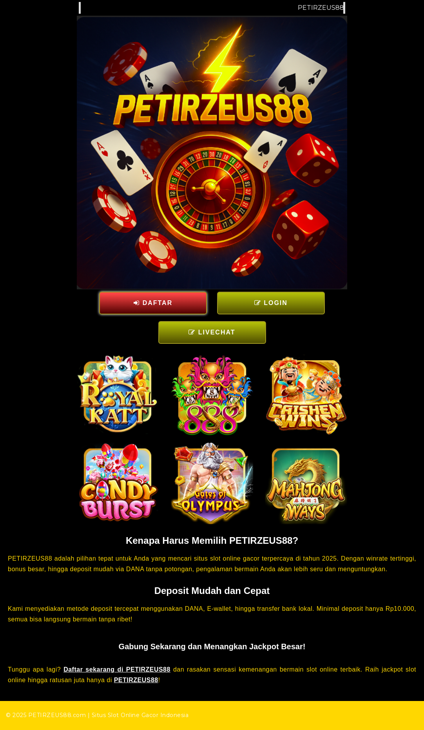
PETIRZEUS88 (136, 680)
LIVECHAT (211, 332)
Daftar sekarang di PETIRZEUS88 (116, 669)
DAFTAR (153, 303)
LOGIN (271, 303)
